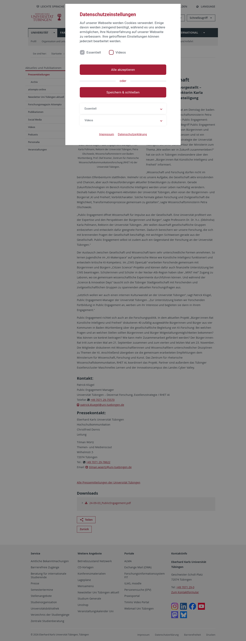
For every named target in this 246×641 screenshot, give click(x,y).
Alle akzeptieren (123, 70)
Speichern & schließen (123, 92)
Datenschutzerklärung (132, 134)
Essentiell (93, 52)
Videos (121, 52)
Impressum (106, 134)
